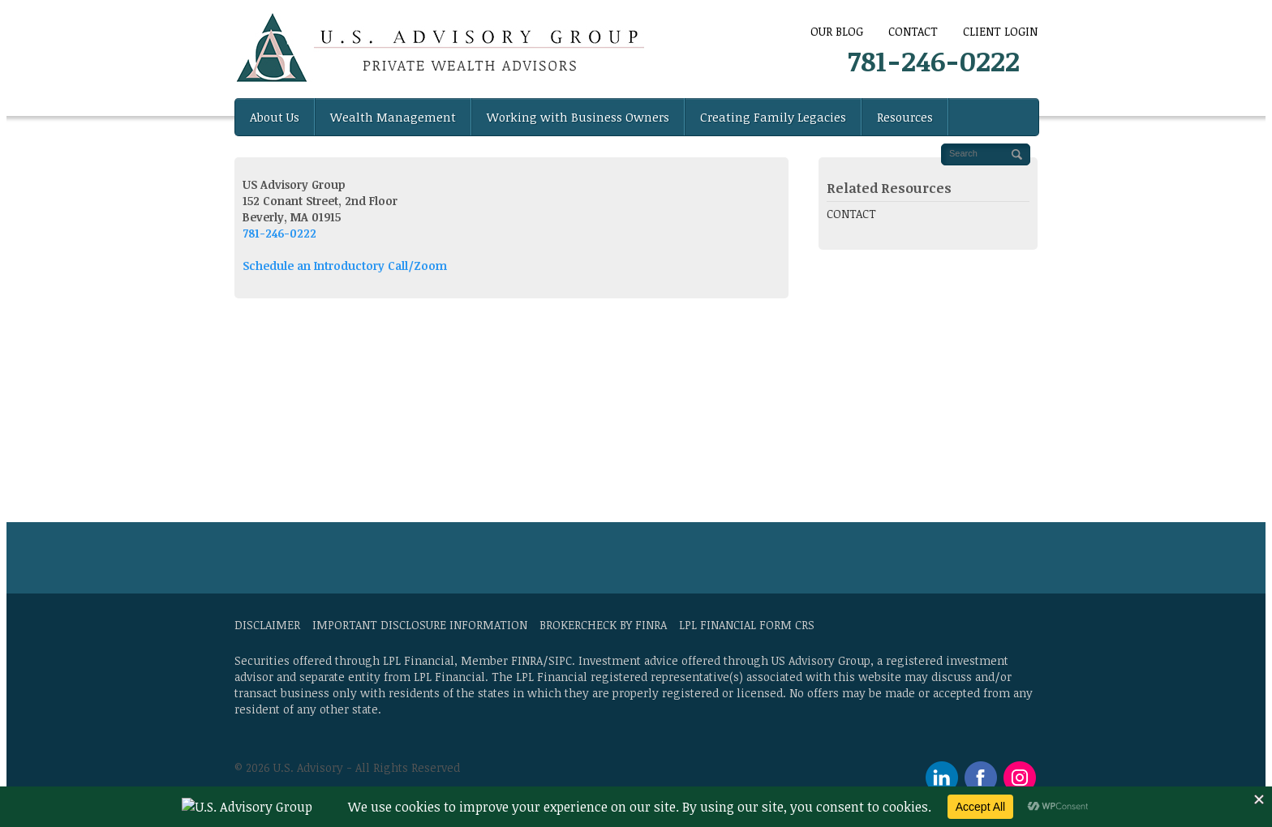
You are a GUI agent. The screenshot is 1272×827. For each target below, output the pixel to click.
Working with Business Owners (578, 117)
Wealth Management (393, 117)
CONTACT (913, 31)
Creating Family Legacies (773, 117)
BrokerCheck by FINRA (603, 624)
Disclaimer (267, 624)
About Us (274, 117)
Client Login (1000, 31)
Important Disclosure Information (419, 624)
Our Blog (836, 31)
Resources (905, 117)
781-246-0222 (934, 60)
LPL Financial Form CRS (746, 624)
